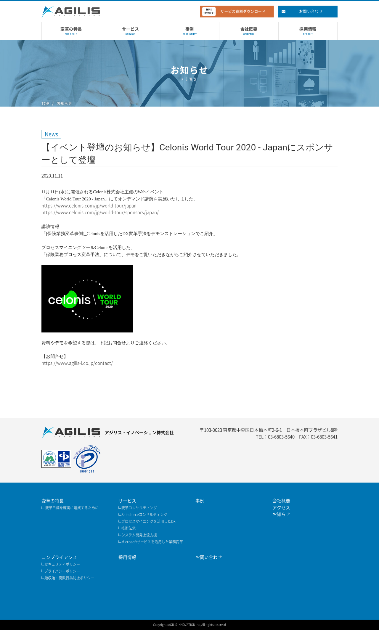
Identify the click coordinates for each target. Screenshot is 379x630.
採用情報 (127, 557)
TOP (45, 103)
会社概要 (281, 501)
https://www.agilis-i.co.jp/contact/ (77, 363)
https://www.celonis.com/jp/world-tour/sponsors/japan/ (100, 212)
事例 (199, 501)
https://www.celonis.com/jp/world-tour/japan (88, 205)
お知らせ (64, 103)
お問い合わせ (208, 557)
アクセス (281, 507)
